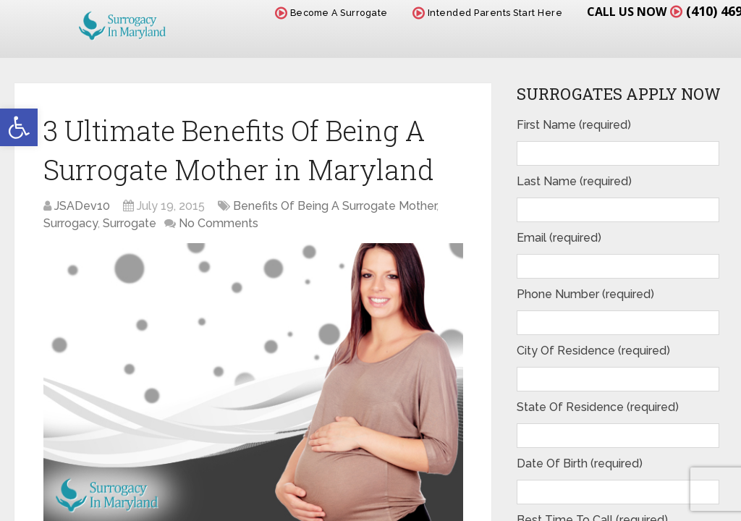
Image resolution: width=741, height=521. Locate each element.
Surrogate (129, 223)
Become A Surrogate (331, 12)
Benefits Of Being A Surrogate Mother (334, 206)
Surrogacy (70, 223)
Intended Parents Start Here (487, 12)
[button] (19, 127)
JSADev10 (82, 206)
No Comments (218, 223)
